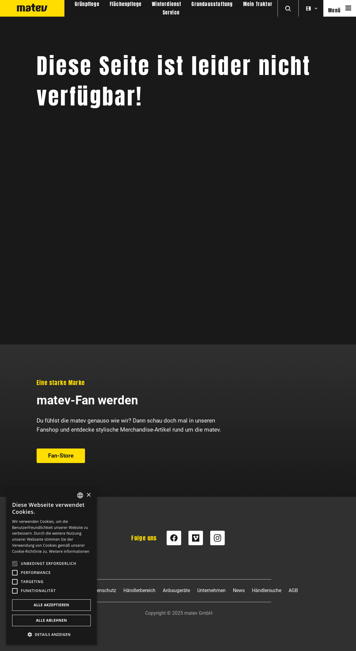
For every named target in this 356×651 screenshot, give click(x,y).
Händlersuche (266, 590)
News (239, 590)
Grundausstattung (212, 4)
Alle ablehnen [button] (51, 620)
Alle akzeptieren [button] (51, 604)
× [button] (88, 495)
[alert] (51, 566)
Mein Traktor (258, 4)
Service (171, 12)
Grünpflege (87, 4)
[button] (51, 634)
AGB (293, 590)
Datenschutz (102, 590)
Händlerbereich (139, 590)
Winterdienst (166, 4)
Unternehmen (211, 590)
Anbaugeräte (176, 590)
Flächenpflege (126, 4)
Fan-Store (60, 277)
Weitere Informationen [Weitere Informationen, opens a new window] (69, 551)
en (308, 8)
